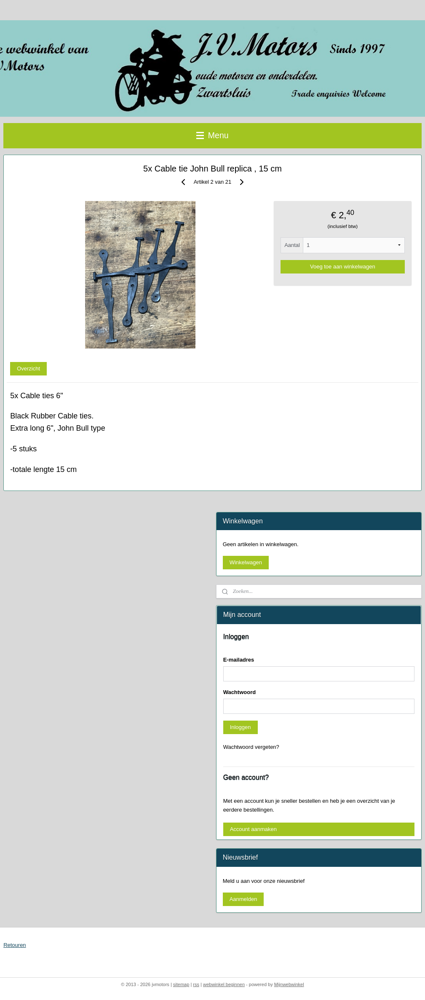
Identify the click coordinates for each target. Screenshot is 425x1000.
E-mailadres (238, 660)
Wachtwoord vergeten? (251, 747)
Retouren (14, 945)
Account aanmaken (253, 829)
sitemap (181, 984)
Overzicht (28, 368)
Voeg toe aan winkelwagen (342, 266)
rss (196, 984)
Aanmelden (243, 899)
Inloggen (240, 727)
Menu (212, 135)
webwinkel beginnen (224, 984)
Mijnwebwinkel (289, 984)
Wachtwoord (239, 692)
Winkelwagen (246, 562)
